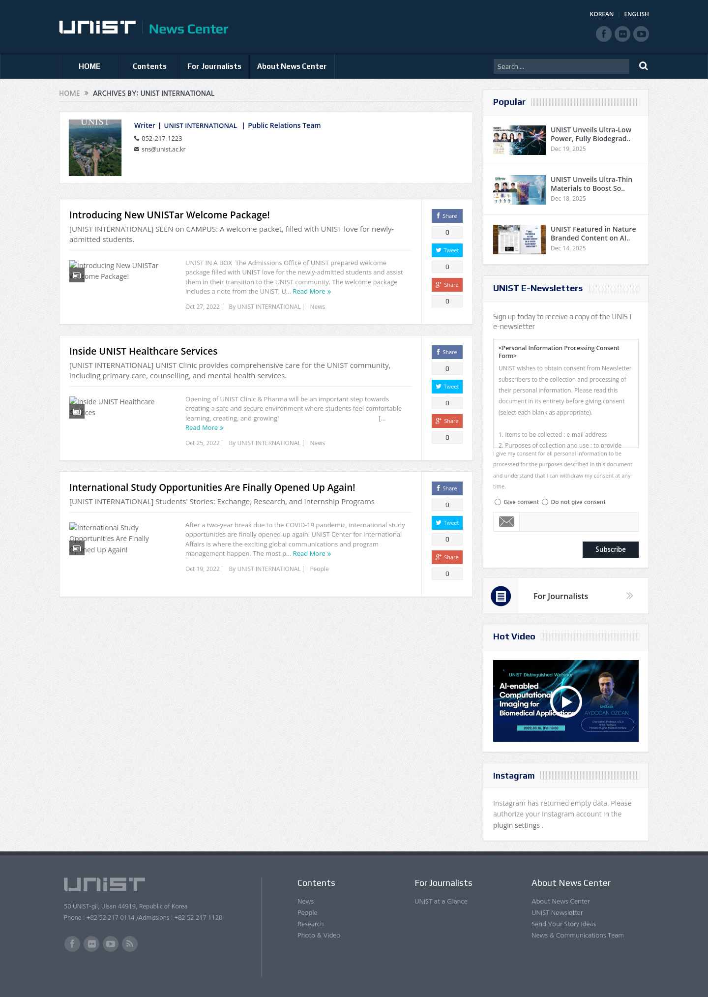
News (317, 306)
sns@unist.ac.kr (165, 148)
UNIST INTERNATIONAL (202, 125)
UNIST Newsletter (557, 912)
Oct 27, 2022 (202, 306)
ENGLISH (636, 14)
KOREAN (602, 14)
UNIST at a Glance (441, 901)
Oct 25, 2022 (202, 449)
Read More (309, 291)
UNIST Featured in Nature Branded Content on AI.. (593, 233)
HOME (89, 66)
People (319, 580)
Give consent (521, 502)
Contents (150, 66)
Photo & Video (318, 935)
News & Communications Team (577, 935)
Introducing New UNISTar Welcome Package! (169, 215)
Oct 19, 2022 (202, 580)
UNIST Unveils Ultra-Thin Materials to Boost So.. (591, 184)
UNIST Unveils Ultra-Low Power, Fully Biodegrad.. (591, 134)
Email (507, 522)
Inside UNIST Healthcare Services (143, 357)
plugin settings (517, 825)
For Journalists (214, 66)
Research (310, 924)
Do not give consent (578, 502)
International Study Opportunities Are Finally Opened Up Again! (212, 499)
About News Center (292, 66)
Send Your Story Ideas (563, 924)
